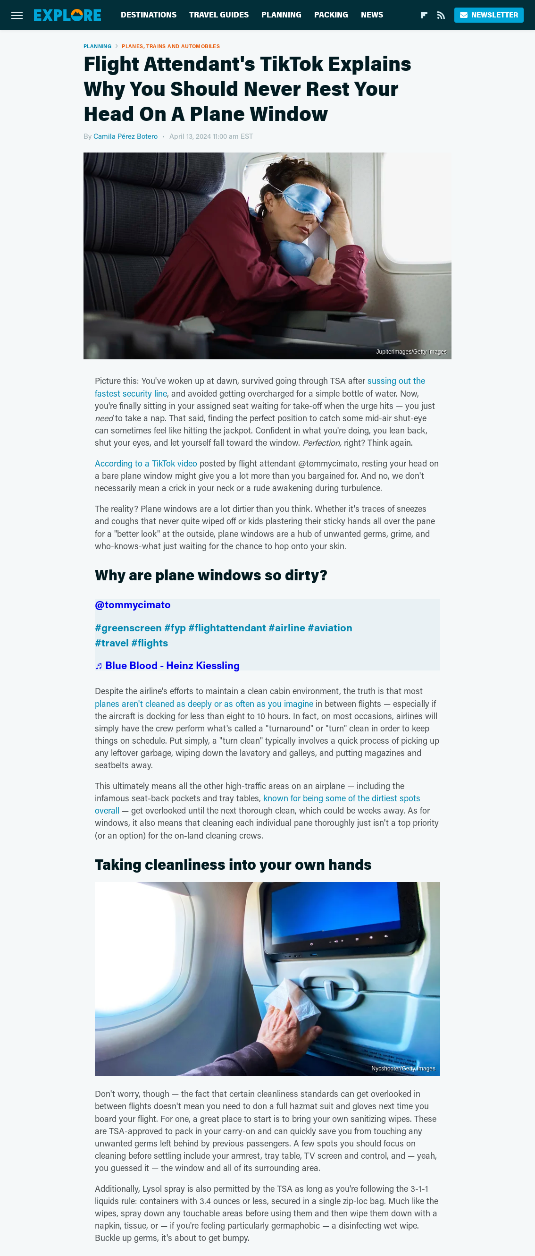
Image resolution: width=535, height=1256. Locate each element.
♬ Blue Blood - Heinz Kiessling (167, 665)
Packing (331, 15)
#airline (286, 627)
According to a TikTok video (146, 463)
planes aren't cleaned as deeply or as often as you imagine (204, 703)
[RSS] (441, 15)
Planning (281, 15)
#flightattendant (227, 627)
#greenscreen (128, 627)
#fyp (175, 627)
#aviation (330, 627)
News (372, 15)
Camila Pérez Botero (125, 136)
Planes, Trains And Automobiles (171, 46)
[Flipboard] (424, 15)
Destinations (148, 15)
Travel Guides (219, 15)
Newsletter (489, 14)
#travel (112, 642)
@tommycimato (133, 604)
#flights (149, 642)
